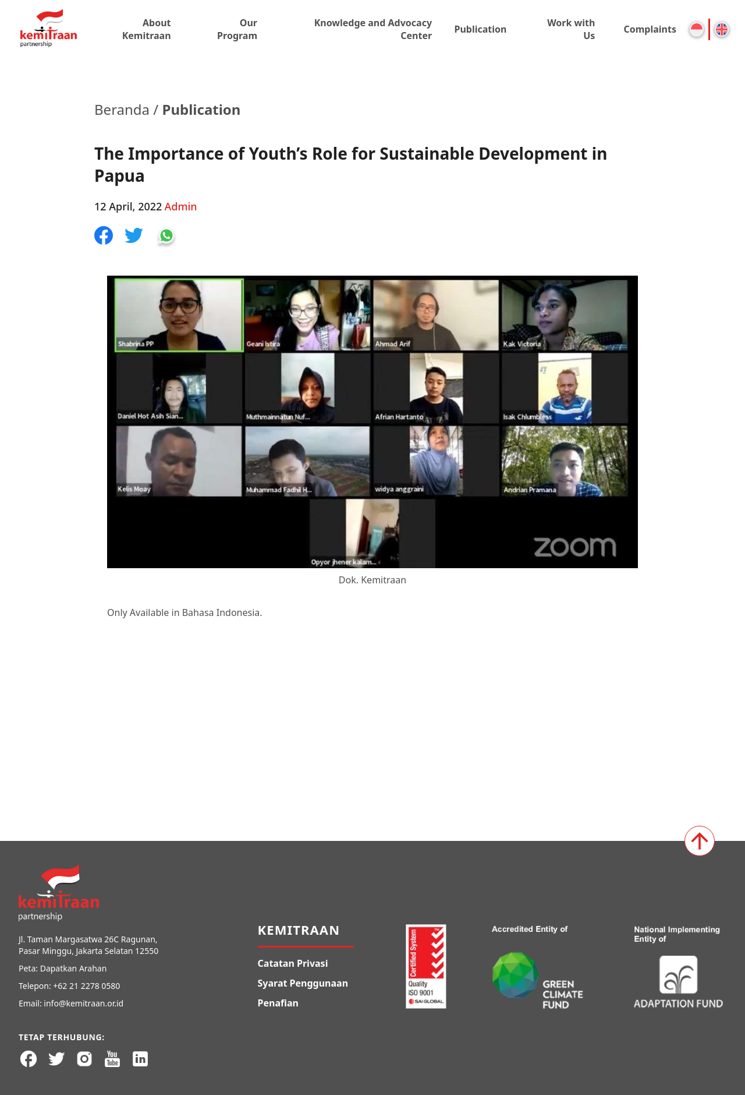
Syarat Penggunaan (303, 983)
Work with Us (571, 29)
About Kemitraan (146, 29)
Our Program (237, 29)
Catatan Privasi (293, 963)
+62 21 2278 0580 (86, 985)
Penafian (278, 1003)
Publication (480, 29)
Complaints (649, 29)
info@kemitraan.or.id (83, 1003)
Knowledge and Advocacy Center (373, 29)
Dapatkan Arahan (73, 968)
